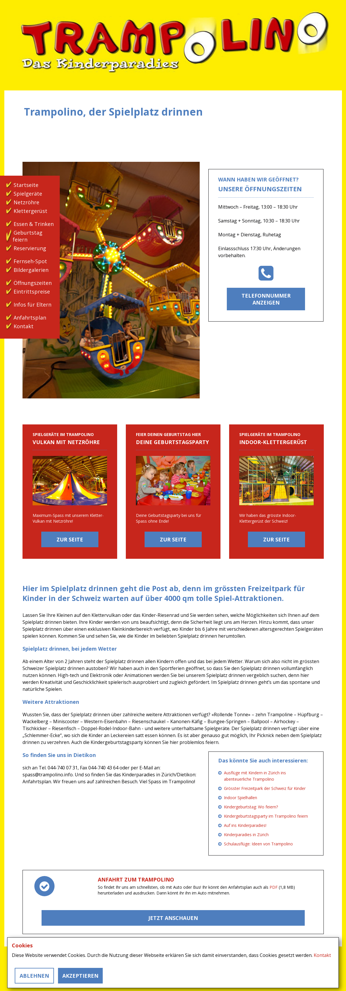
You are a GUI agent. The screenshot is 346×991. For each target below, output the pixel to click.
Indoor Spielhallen (240, 797)
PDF (274, 887)
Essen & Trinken (34, 223)
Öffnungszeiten (33, 282)
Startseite (26, 184)
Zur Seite (70, 539)
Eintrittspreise (32, 291)
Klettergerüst (30, 210)
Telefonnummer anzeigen (266, 299)
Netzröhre (26, 202)
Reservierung (30, 248)
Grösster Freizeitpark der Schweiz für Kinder (265, 788)
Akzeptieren (80, 975)
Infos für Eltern (32, 304)
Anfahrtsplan (30, 317)
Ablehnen (34, 975)
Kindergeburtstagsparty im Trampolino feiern (266, 816)
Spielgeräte (28, 193)
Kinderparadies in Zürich (246, 834)
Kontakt (23, 326)
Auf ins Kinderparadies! (245, 825)
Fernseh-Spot (30, 261)
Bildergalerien (31, 269)
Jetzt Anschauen (173, 917)
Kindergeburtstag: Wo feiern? (251, 807)
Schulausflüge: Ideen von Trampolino (258, 844)
